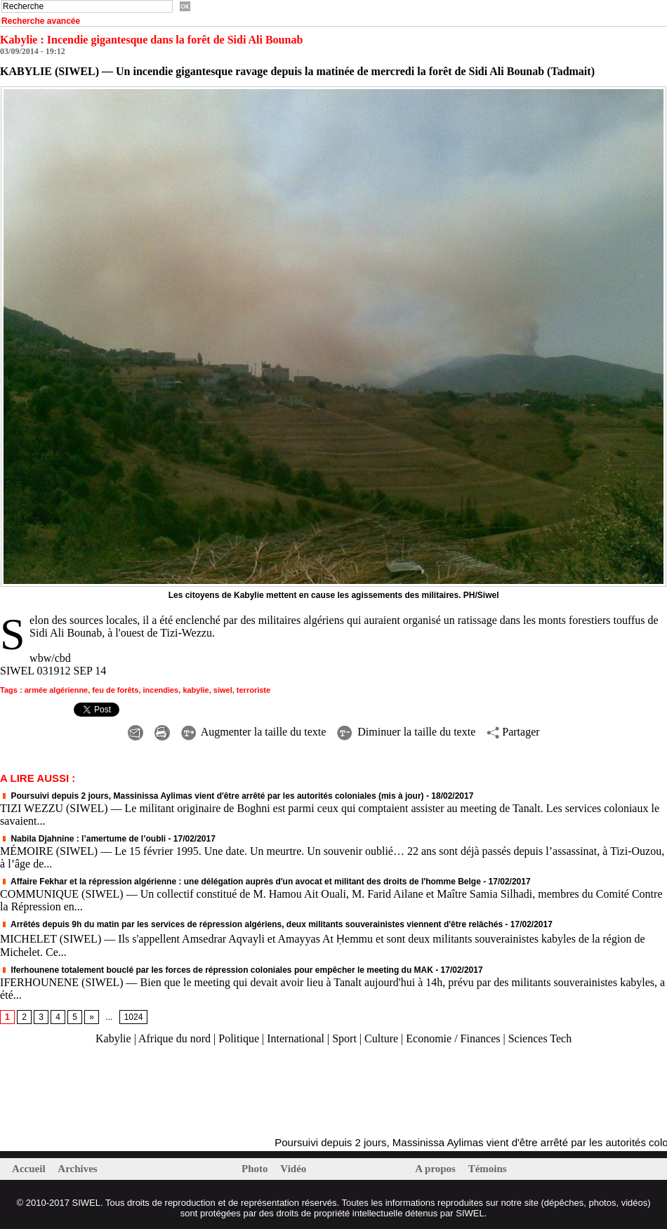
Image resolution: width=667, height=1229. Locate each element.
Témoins (487, 1168)
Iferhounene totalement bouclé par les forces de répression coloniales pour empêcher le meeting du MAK (216, 970)
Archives (77, 1168)
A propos (436, 1168)
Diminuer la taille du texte (406, 732)
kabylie (196, 690)
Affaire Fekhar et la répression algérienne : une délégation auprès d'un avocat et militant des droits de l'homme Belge (240, 881)
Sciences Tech (540, 1038)
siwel (222, 690)
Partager (513, 732)
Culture (381, 1038)
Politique (238, 1038)
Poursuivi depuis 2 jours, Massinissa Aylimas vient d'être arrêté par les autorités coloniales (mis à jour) (212, 796)
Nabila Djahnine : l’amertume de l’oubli (83, 839)
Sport (344, 1038)
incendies (161, 690)
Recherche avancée (40, 21)
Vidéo (293, 1168)
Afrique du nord (174, 1038)
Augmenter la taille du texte (253, 732)
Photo (256, 1168)
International (295, 1038)
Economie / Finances (453, 1038)
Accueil (30, 1168)
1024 (133, 1017)
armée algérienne (56, 690)
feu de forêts (115, 690)
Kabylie (113, 1038)
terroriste (253, 690)
